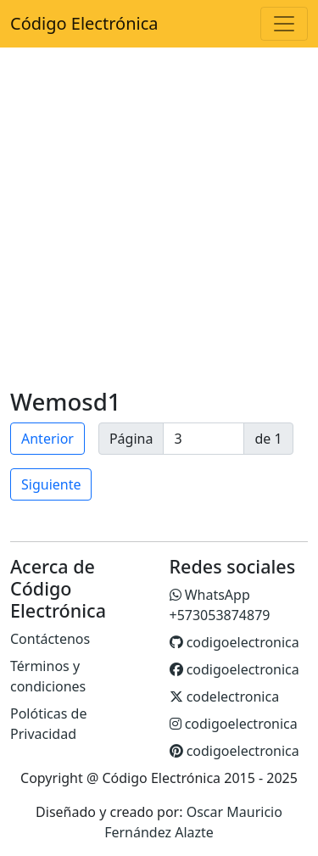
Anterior (47, 438)
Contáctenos (50, 638)
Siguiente (51, 484)
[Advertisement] (159, 220)
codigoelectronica (234, 642)
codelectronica (225, 696)
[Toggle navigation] (284, 24)
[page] (203, 438)
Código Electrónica (84, 23)
